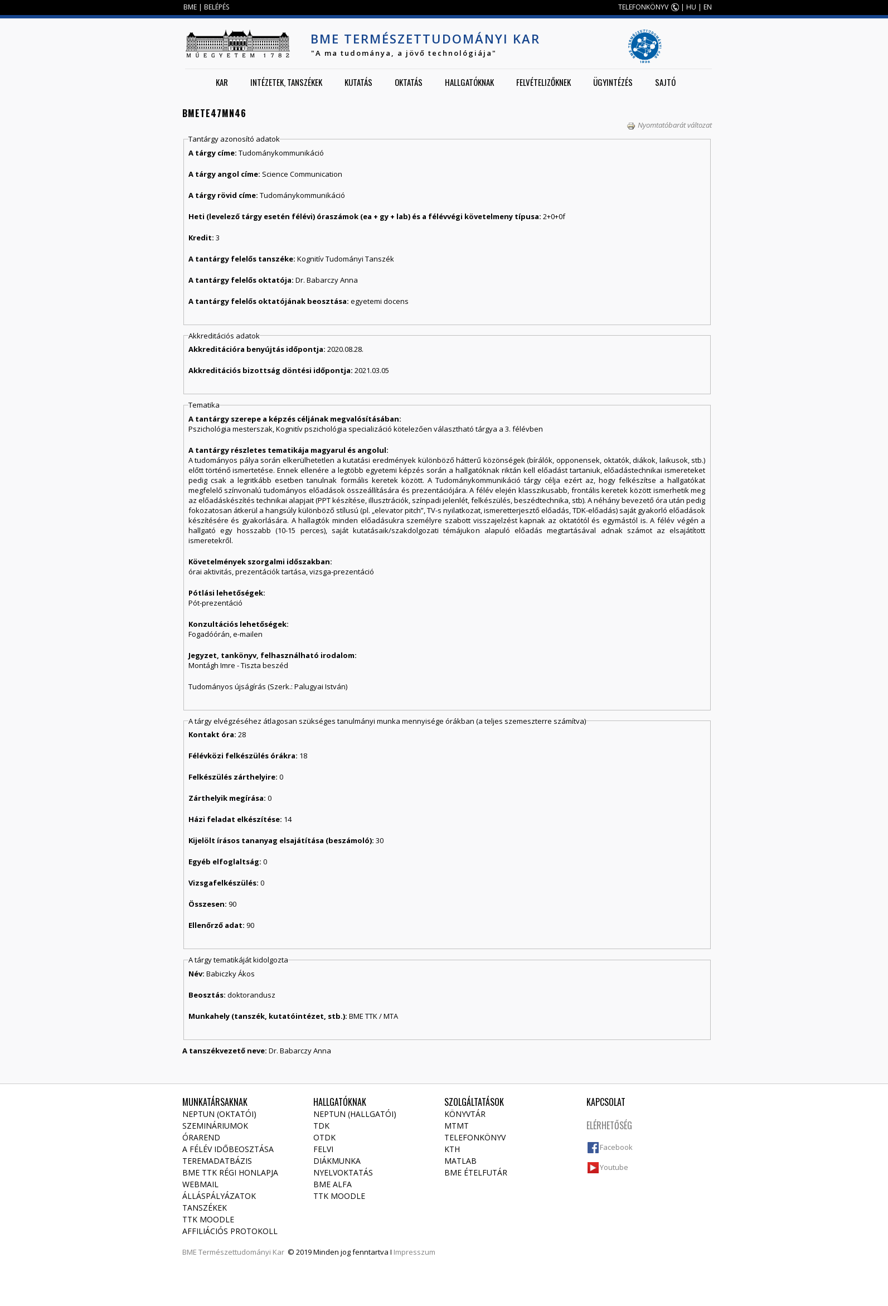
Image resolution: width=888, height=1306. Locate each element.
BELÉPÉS (216, 7)
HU (691, 7)
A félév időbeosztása (228, 1149)
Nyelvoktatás (343, 1172)
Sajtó (665, 82)
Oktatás (409, 82)
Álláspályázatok (219, 1196)
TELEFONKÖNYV (643, 7)
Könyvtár (465, 1114)
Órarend (201, 1137)
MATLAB (460, 1160)
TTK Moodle (208, 1219)
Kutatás (358, 82)
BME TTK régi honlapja (230, 1172)
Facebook (616, 1147)
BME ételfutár (475, 1172)
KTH (452, 1149)
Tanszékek (204, 1207)
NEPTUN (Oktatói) (219, 1114)
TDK (321, 1125)
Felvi (323, 1149)
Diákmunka (337, 1160)
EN (707, 7)
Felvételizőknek (543, 82)
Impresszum (414, 1252)
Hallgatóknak (469, 82)
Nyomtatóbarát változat (669, 125)
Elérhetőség (609, 1125)
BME (190, 7)
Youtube (614, 1167)
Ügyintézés (613, 82)
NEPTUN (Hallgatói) (354, 1114)
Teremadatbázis (217, 1160)
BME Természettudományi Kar (425, 38)
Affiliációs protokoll (230, 1231)
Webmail (200, 1184)
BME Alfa (332, 1184)
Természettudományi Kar (241, 1252)
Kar (222, 82)
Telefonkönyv (475, 1137)
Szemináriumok (215, 1125)
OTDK (324, 1137)
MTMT (456, 1125)
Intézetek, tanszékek (286, 82)
